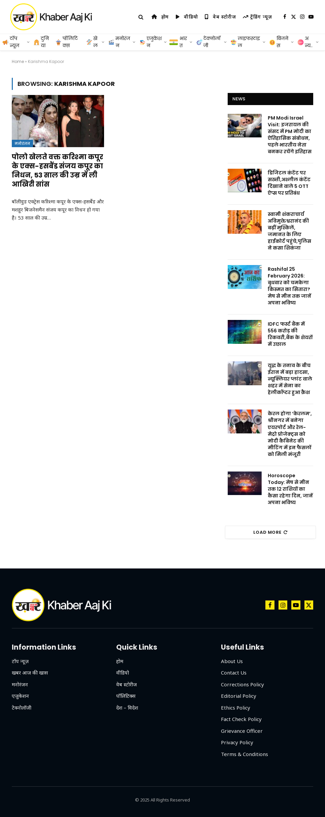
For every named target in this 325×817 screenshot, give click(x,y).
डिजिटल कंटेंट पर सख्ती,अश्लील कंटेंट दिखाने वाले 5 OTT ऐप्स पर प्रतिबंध (289, 182)
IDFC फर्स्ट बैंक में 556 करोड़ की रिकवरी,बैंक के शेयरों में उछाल (290, 334)
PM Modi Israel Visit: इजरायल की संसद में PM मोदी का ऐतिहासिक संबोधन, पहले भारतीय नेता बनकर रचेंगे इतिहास (290, 135)
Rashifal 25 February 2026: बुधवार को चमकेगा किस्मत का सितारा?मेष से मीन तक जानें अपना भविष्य (289, 286)
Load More (270, 532)
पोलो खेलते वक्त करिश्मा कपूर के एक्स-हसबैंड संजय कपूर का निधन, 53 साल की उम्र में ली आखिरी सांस (57, 171)
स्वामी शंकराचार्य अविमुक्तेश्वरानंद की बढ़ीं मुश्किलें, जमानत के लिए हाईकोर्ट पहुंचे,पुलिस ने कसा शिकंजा (289, 231)
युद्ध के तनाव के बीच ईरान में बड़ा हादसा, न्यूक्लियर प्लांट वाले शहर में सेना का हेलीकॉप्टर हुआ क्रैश (290, 379)
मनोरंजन (22, 143)
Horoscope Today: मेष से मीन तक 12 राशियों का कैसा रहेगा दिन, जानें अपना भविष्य (290, 489)
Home (18, 61)
